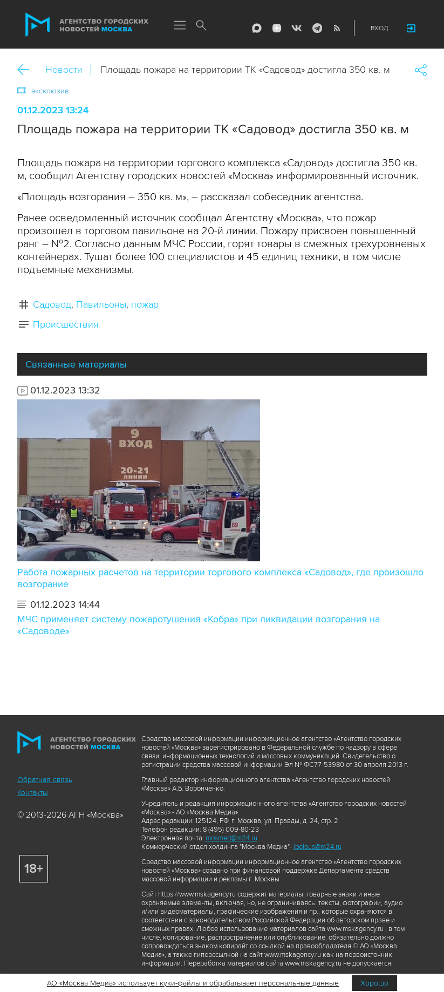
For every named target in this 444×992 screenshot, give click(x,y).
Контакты (32, 792)
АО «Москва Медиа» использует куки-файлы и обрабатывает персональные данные (193, 983)
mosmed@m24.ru (231, 838)
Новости (64, 70)
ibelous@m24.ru (317, 846)
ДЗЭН (277, 28)
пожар (145, 304)
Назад (27, 70)
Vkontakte (297, 28)
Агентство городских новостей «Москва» (86, 24)
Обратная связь (44, 779)
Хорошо (374, 983)
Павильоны (101, 304)
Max (257, 28)
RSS (337, 28)
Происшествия (66, 324)
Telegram (317, 28)
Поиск (201, 25)
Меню (180, 25)
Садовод (52, 304)
